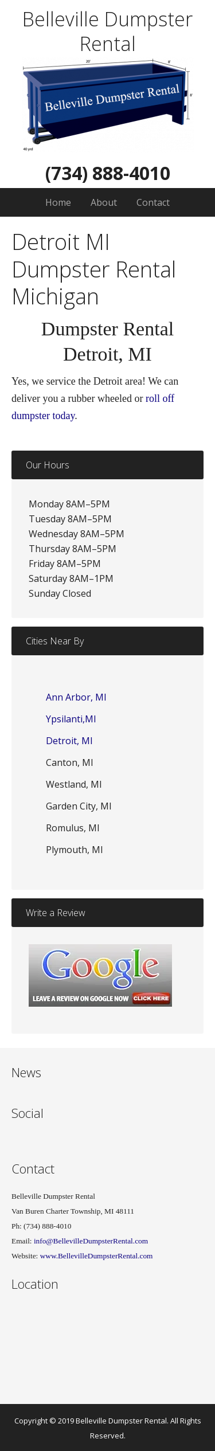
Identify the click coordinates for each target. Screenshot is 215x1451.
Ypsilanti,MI (71, 719)
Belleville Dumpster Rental (107, 31)
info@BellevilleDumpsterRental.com (90, 1241)
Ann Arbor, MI (76, 697)
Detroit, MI (69, 740)
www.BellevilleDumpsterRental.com (96, 1255)
